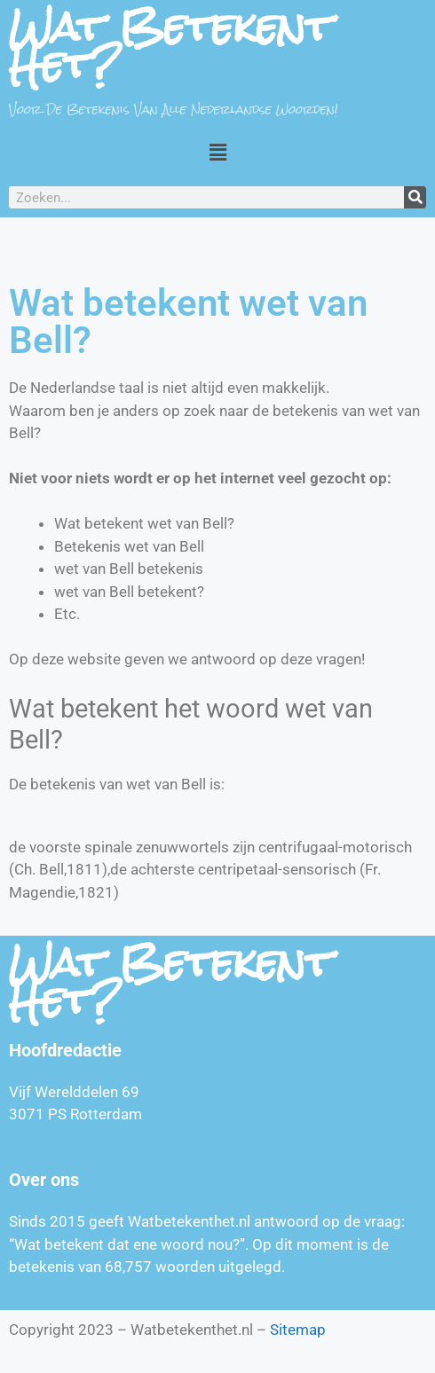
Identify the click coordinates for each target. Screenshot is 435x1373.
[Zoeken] (415, 197)
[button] (217, 152)
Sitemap (298, 1329)
